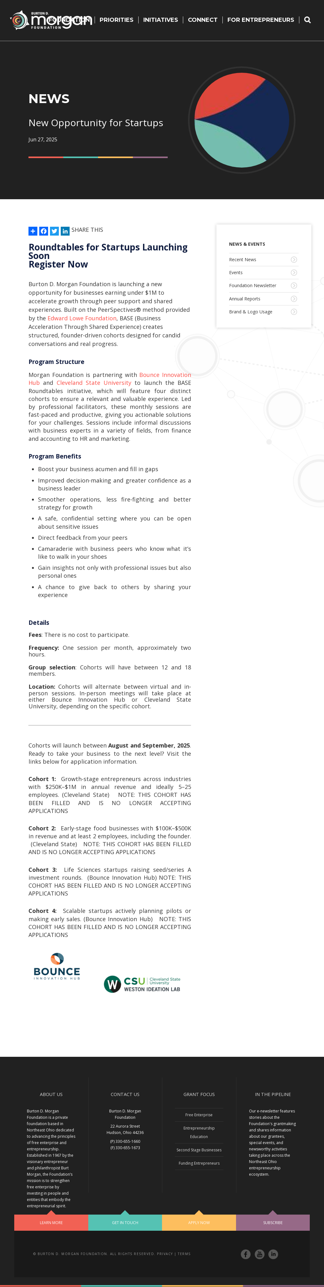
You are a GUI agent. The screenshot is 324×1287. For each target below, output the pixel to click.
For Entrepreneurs (260, 19)
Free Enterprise (199, 1115)
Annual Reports (244, 299)
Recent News (242, 259)
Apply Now (199, 1222)
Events (236, 272)
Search (311, 19)
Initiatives (160, 19)
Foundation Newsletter (252, 285)
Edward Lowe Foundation (81, 318)
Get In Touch (125, 1222)
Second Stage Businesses (199, 1150)
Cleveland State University (94, 382)
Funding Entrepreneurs (199, 1163)
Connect (203, 19)
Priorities (117, 19)
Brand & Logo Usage (250, 312)
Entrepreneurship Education (199, 1132)
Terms (184, 1254)
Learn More (51, 1222)
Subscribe (273, 1222)
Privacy (165, 1254)
